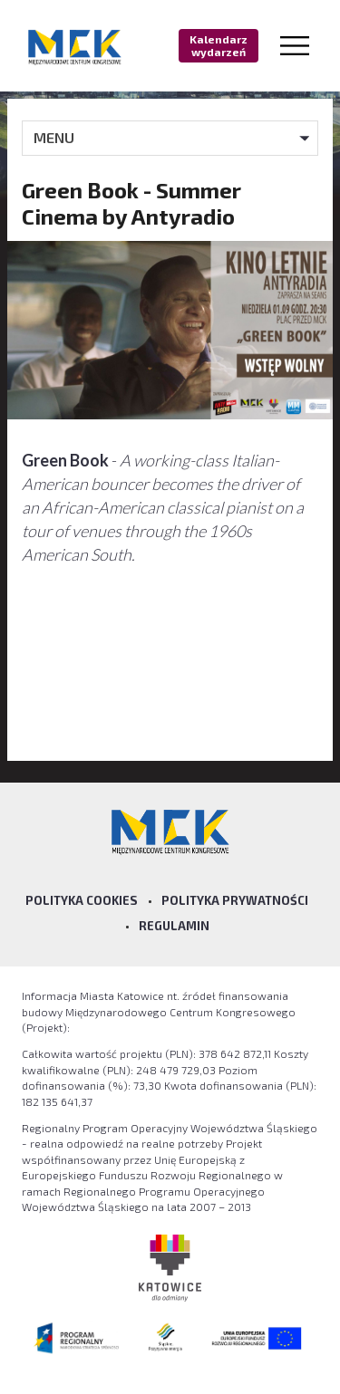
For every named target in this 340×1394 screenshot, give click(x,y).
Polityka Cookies (81, 900)
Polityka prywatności (234, 900)
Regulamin (174, 925)
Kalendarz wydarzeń (218, 45)
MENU (54, 137)
